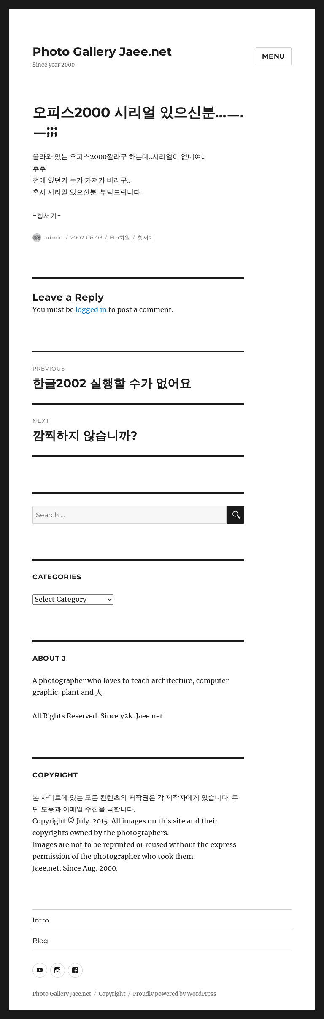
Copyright (112, 993)
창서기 (146, 237)
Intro (40, 920)
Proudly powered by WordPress (174, 993)
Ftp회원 (120, 237)
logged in (91, 309)
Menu (273, 56)
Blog (40, 941)
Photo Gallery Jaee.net (102, 51)
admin (53, 237)
